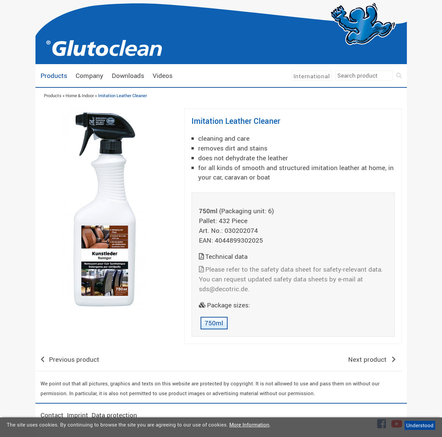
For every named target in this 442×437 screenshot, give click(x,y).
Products (54, 75)
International (311, 76)
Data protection (114, 415)
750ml (214, 323)
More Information (249, 424)
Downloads (128, 75)
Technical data (226, 256)
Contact (52, 415)
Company (89, 75)
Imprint (77, 415)
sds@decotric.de (223, 288)
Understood (420, 425)
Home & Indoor (80, 95)
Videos (163, 75)
